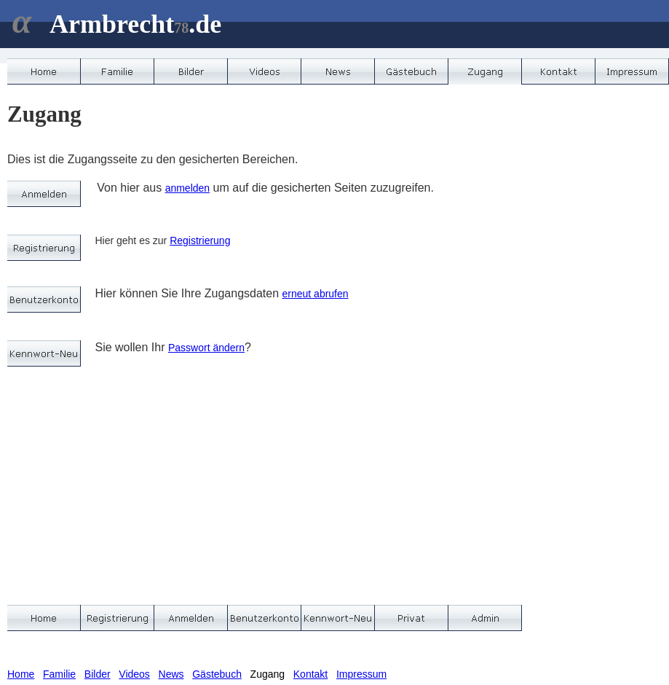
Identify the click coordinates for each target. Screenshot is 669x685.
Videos (134, 674)
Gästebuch (217, 674)
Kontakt (310, 674)
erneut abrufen (315, 294)
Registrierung (200, 240)
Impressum (361, 674)
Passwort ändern (206, 347)
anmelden (187, 188)
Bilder (97, 674)
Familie (59, 674)
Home (20, 674)
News (171, 674)
